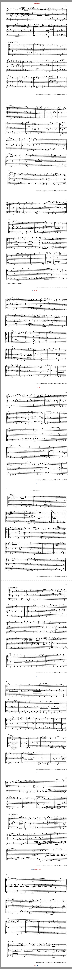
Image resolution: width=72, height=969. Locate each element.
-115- (36, 579)
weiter (36, 965)
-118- (32, 869)
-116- (36, 676)
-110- (36, 98)
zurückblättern (36, 3)
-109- (36, 1)
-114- (36, 483)
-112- (32, 290)
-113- (32, 387)
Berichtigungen (37, 290)
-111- (36, 194)
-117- (36, 772)
